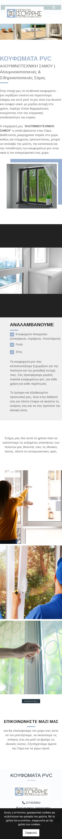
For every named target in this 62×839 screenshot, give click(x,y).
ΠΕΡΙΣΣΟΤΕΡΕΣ (31, 701)
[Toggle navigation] (53, 7)
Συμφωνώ (31, 832)
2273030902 (33, 802)
